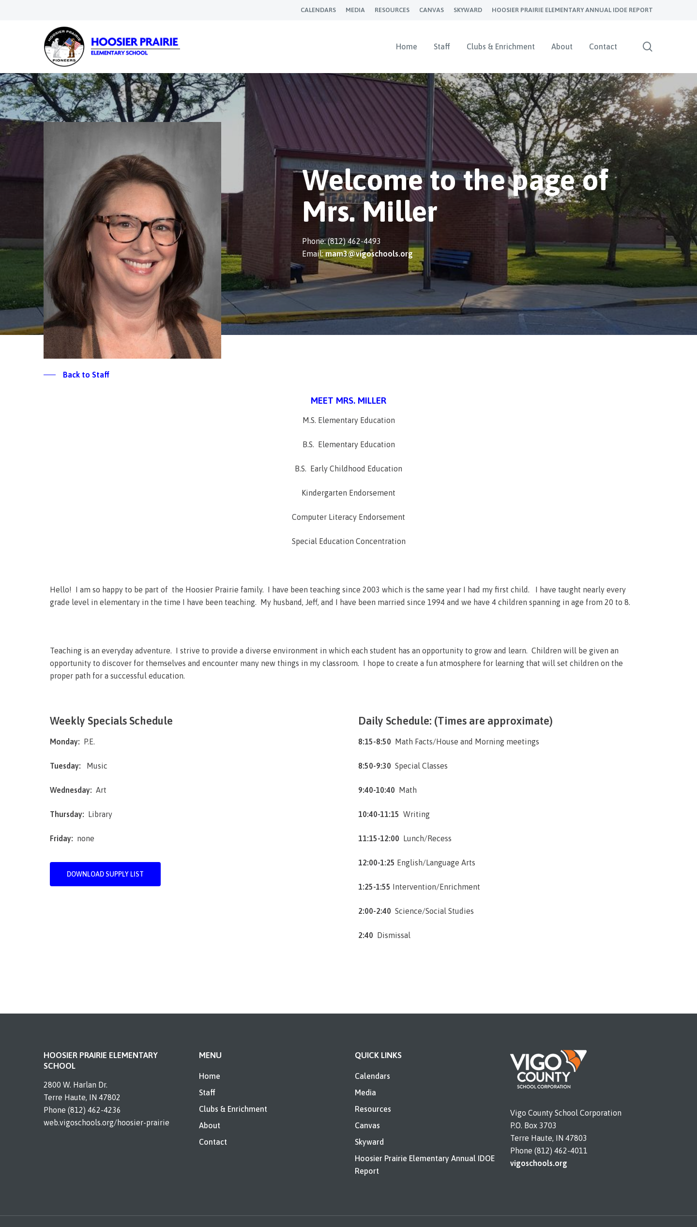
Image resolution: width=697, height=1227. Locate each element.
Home (209, 1076)
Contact (213, 1141)
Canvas (367, 1125)
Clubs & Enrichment (233, 1109)
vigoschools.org (538, 1163)
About (209, 1125)
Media (365, 1092)
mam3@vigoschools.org (369, 253)
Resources (373, 1109)
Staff (207, 1092)
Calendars (372, 1076)
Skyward (369, 1141)
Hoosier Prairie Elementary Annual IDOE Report (425, 1164)
